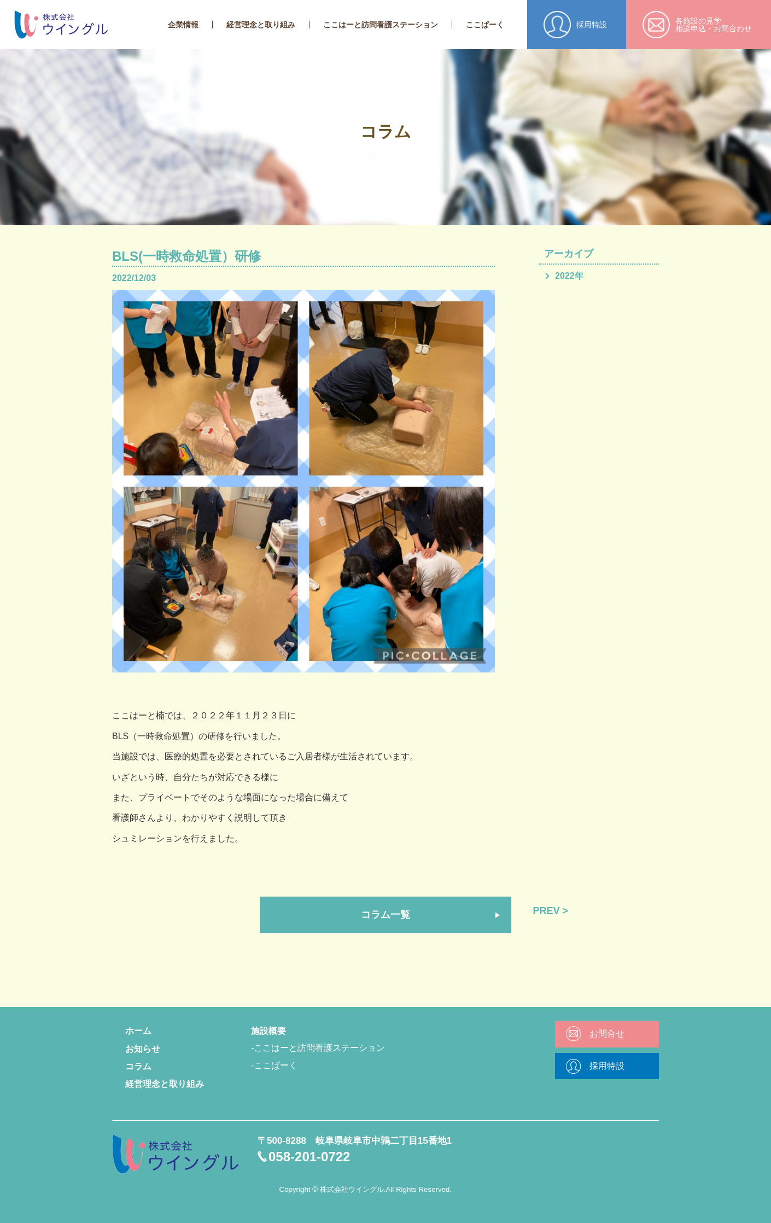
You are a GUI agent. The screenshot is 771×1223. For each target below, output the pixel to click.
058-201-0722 (309, 1156)
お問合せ (606, 1033)
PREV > (551, 910)
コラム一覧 (385, 914)
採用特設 (606, 1065)
